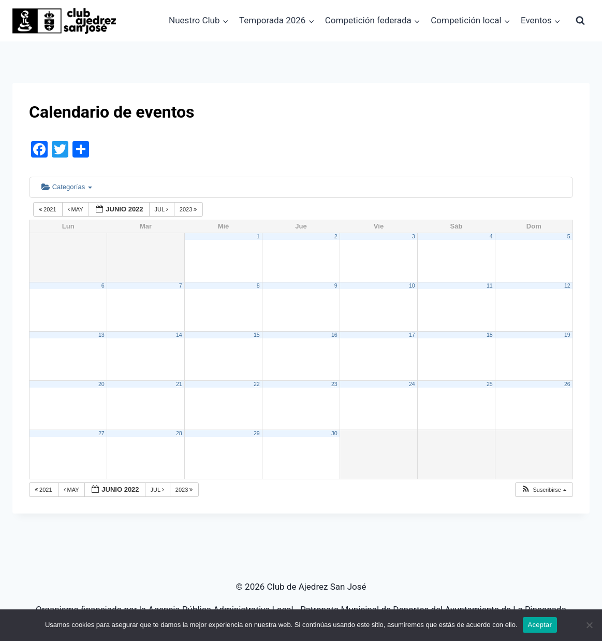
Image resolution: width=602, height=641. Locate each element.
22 (257, 384)
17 (412, 335)
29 (257, 433)
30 (334, 433)
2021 (48, 209)
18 (490, 335)
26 (567, 384)
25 (490, 384)
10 (412, 285)
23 (334, 384)
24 (412, 384)
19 (567, 335)
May (76, 209)
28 (179, 433)
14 (179, 335)
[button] (544, 490)
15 (257, 335)
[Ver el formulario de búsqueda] (580, 20)
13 (101, 335)
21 (179, 384)
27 (101, 433)
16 (334, 335)
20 (101, 384)
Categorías (66, 187)
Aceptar (540, 625)
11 (490, 285)
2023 (189, 209)
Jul (162, 209)
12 (567, 285)
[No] (589, 625)
